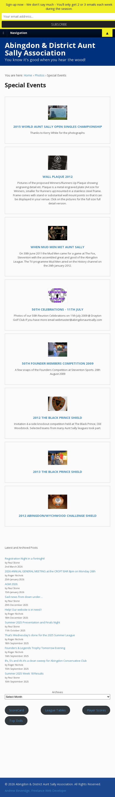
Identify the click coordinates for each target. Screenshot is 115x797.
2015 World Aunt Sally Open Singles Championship (57, 126)
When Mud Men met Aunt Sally (57, 247)
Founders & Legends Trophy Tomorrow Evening (35, 648)
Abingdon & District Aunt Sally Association (50, 49)
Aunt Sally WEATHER (57, 747)
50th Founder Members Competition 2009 (57, 363)
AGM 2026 (11, 584)
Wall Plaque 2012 (58, 176)
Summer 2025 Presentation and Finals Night (32, 622)
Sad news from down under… (24, 597)
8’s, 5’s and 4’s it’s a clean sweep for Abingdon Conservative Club (46, 661)
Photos (39, 75)
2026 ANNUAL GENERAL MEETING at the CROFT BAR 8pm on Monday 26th (50, 571)
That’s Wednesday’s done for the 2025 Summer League (40, 635)
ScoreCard (16, 710)
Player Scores (96, 710)
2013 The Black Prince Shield (57, 471)
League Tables (55, 710)
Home (28, 75)
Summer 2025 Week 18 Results (24, 673)
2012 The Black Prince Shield (57, 417)
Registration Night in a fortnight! (25, 558)
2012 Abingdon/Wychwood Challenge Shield (58, 515)
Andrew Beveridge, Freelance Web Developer (35, 791)
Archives (57, 692)
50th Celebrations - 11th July (57, 309)
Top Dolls (16, 720)
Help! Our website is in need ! (23, 609)
